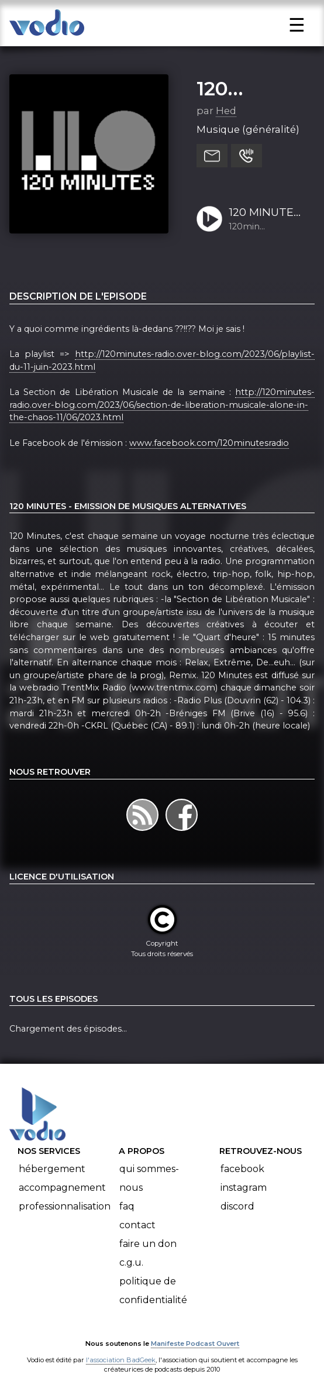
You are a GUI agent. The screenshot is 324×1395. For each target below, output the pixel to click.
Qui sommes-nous (149, 1178)
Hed (226, 110)
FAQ (127, 1206)
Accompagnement (62, 1187)
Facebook (242, 1168)
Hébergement (52, 1168)
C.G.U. (131, 1262)
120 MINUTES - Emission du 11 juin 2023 (265, 213)
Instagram (243, 1187)
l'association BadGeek (121, 1360)
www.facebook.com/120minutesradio (209, 443)
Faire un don (148, 1243)
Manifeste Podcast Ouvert (195, 1343)
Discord (237, 1206)
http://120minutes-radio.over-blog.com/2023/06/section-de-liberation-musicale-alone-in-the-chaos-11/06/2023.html (162, 404)
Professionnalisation (65, 1206)
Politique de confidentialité (153, 1290)
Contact (137, 1225)
